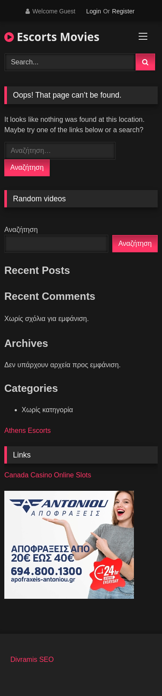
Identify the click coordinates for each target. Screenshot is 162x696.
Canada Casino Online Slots (47, 475)
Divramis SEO (32, 659)
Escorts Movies (51, 36)
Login (93, 11)
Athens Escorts (27, 430)
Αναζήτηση (21, 229)
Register (123, 11)
